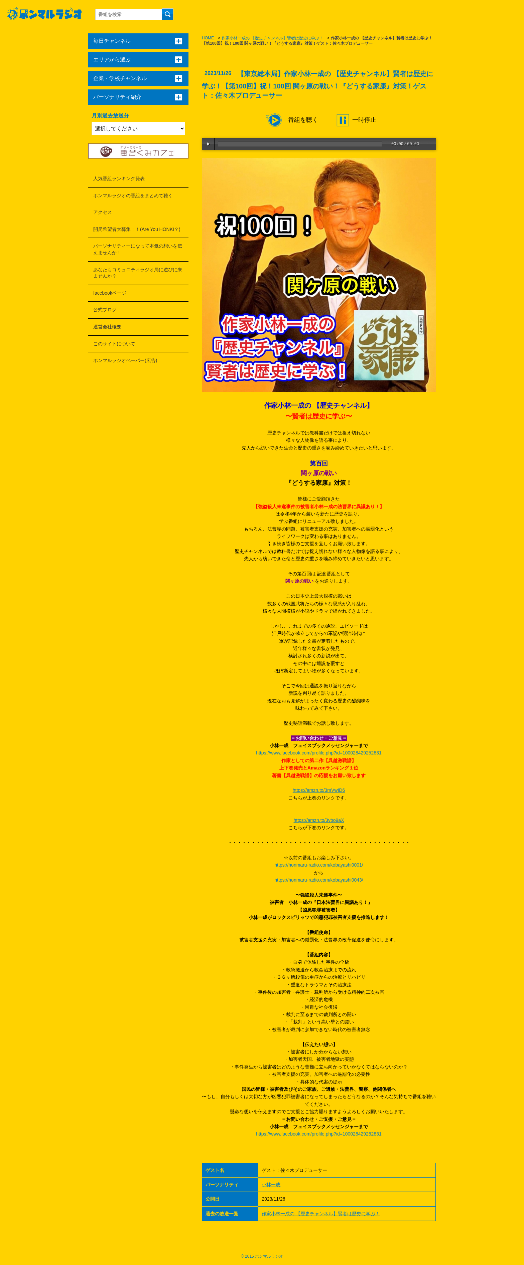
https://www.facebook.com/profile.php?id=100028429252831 (319, 752)
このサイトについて (114, 343)
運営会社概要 (107, 326)
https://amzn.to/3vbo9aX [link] (319, 820)
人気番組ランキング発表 (119, 178)
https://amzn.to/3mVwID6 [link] (319, 790)
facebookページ (109, 293)
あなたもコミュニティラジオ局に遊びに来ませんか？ (137, 273)
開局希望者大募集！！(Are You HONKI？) (136, 229)
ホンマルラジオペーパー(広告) (125, 360)
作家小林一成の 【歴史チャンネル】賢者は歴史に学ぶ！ (272, 38)
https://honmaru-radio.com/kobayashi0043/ (318, 880)
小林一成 (271, 1184)
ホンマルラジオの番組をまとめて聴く (133, 195)
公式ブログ (105, 309)
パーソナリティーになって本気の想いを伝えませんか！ (137, 249)
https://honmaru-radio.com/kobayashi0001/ (318, 865)
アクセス (102, 212)
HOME (208, 38)
